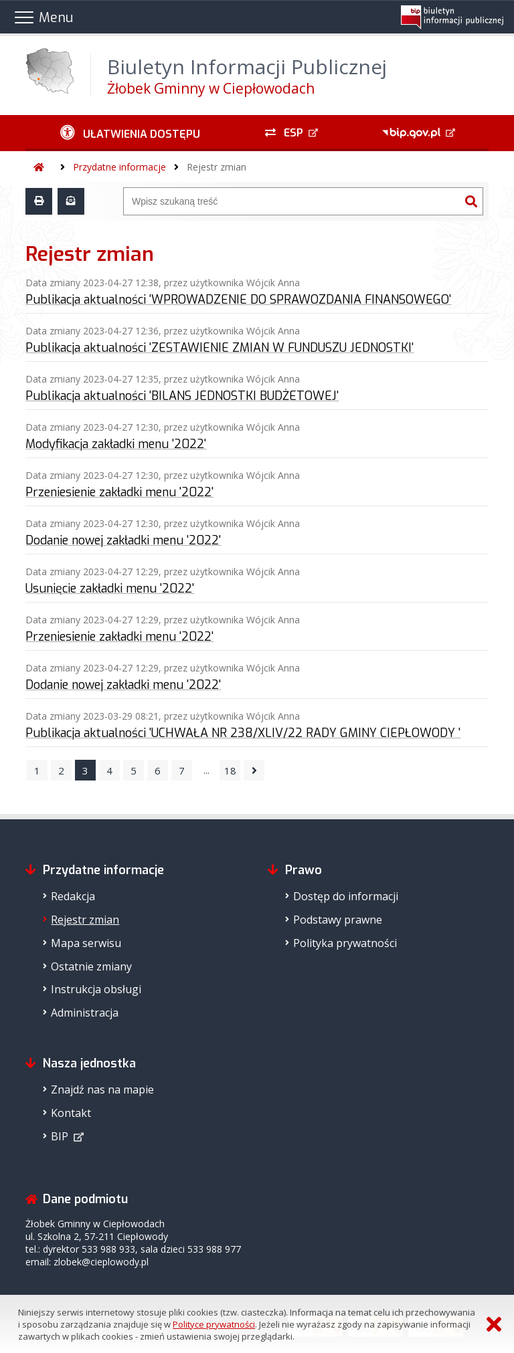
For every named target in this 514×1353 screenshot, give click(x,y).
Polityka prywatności (345, 943)
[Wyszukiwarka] (292, 201)
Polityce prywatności (214, 1324)
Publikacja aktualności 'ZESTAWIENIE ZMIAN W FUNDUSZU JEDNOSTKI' (219, 348)
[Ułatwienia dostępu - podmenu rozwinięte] (129, 133)
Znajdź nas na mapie (102, 1089)
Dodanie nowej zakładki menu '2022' (123, 540)
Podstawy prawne (337, 919)
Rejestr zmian (216, 167)
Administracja (84, 1012)
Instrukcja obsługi (96, 989)
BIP (59, 1136)
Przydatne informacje (119, 167)
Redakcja (73, 896)
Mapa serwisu (86, 943)
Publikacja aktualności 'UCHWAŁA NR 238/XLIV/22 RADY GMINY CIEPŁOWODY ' (242, 733)
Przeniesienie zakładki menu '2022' (119, 492)
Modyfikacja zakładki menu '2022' (115, 444)
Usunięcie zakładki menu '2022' (109, 589)
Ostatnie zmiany (91, 966)
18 (230, 770)
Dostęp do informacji (345, 896)
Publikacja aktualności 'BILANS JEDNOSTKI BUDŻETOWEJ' (182, 396)
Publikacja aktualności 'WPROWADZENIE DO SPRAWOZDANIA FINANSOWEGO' (238, 300)
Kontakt (71, 1113)
